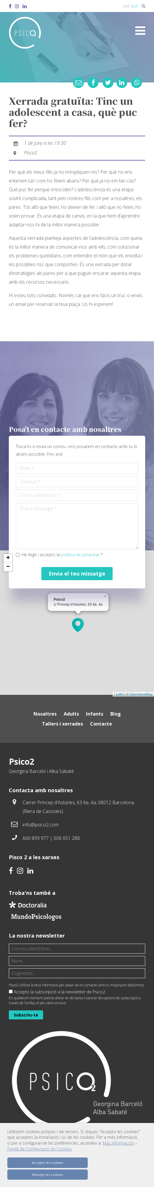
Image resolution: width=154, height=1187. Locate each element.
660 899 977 (36, 838)
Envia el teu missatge (77, 573)
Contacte (101, 724)
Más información (118, 1143)
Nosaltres (45, 714)
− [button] (8, 567)
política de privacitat (80, 554)
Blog (115, 714)
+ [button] (8, 558)
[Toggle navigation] (140, 31)
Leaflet (119, 694)
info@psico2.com (41, 824)
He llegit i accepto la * (62, 554)
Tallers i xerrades (62, 724)
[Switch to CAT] (126, 6)
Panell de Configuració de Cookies (39, 1149)
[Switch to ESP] (134, 6)
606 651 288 (67, 838)
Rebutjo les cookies (47, 1174)
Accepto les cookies (47, 1162)
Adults (71, 714)
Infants (94, 714)
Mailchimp (136, 985)
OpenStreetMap (141, 694)
